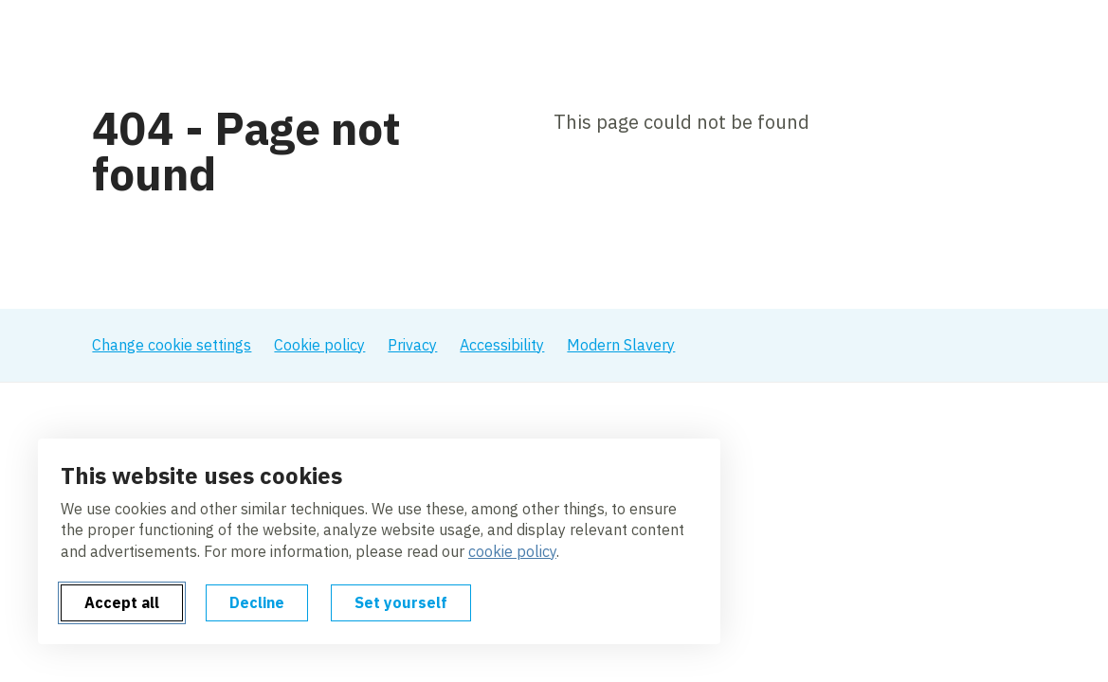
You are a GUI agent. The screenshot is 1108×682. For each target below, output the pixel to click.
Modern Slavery (621, 344)
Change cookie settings (171, 344)
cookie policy (512, 551)
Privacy (412, 344)
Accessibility (502, 344)
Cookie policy (319, 344)
